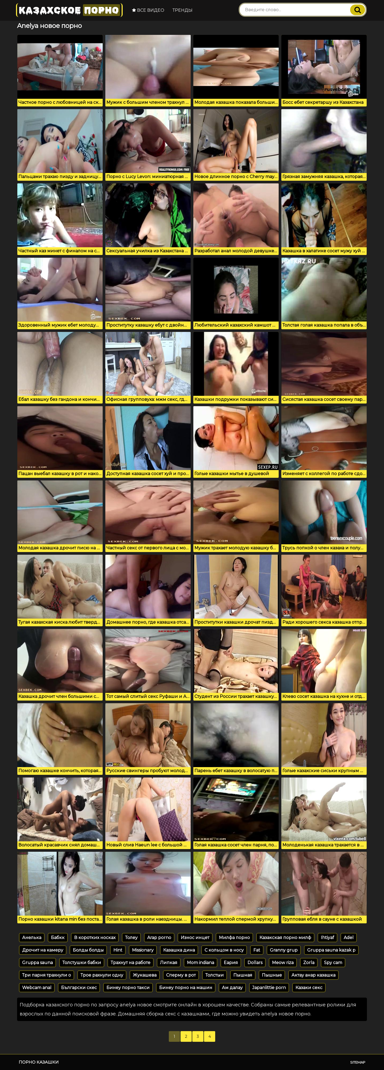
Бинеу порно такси (128, 987)
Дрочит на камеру (42, 950)
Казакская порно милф (285, 937)
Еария (231, 962)
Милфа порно (234, 937)
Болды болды (88, 950)
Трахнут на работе (130, 962)
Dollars (254, 962)
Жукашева (145, 975)
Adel (349, 937)
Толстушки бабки (81, 962)
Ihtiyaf (327, 937)
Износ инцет (195, 937)
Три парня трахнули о (46, 975)
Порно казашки (39, 1062)
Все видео (148, 10)
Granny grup (284, 950)
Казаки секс (308, 987)
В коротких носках (94, 937)
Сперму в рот (181, 975)
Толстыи (214, 975)
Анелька (31, 937)
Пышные (272, 975)
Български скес (79, 987)
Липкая (168, 962)
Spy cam (333, 962)
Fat (256, 950)
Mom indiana (200, 962)
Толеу (131, 937)
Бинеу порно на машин (185, 987)
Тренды (183, 10)
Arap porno (159, 937)
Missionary (143, 950)
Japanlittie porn (269, 987)
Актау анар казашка (313, 975)
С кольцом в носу (224, 950)
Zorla (308, 962)
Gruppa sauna (37, 962)
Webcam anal (36, 987)
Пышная (242, 975)
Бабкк (58, 937)
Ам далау (232, 987)
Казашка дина (179, 950)
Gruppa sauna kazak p (331, 950)
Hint (117, 950)
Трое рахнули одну (102, 975)
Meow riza (283, 962)
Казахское (69, 10)
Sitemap (357, 1062)
